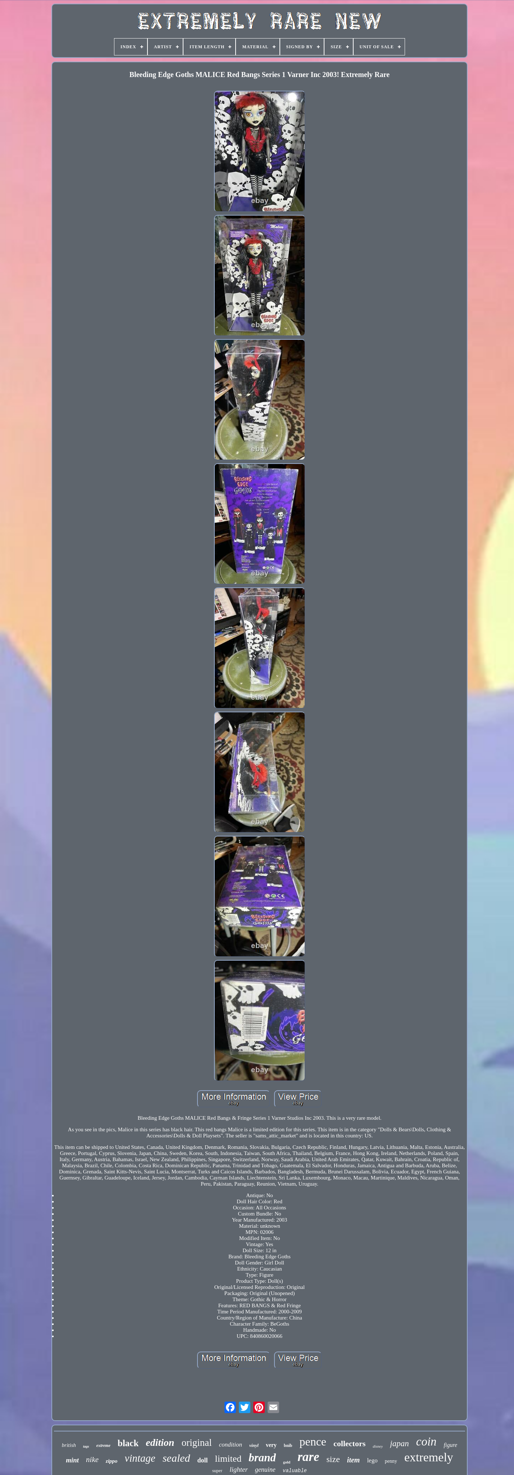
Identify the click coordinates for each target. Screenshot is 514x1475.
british (69, 1445)
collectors (349, 1443)
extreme (103, 1445)
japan (399, 1443)
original (197, 1442)
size (333, 1459)
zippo (112, 1461)
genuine (265, 1469)
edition (160, 1442)
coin (426, 1441)
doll (202, 1460)
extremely (428, 1457)
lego (372, 1460)
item (353, 1460)
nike (92, 1459)
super (217, 1470)
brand (262, 1457)
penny (391, 1461)
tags (86, 1446)
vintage (140, 1458)
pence (312, 1441)
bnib (288, 1445)
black (128, 1443)
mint (72, 1460)
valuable (295, 1471)
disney (378, 1446)
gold (286, 1462)
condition (230, 1444)
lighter (238, 1469)
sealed (176, 1458)
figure (451, 1445)
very (271, 1445)
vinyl (254, 1445)
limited (228, 1458)
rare (308, 1457)
